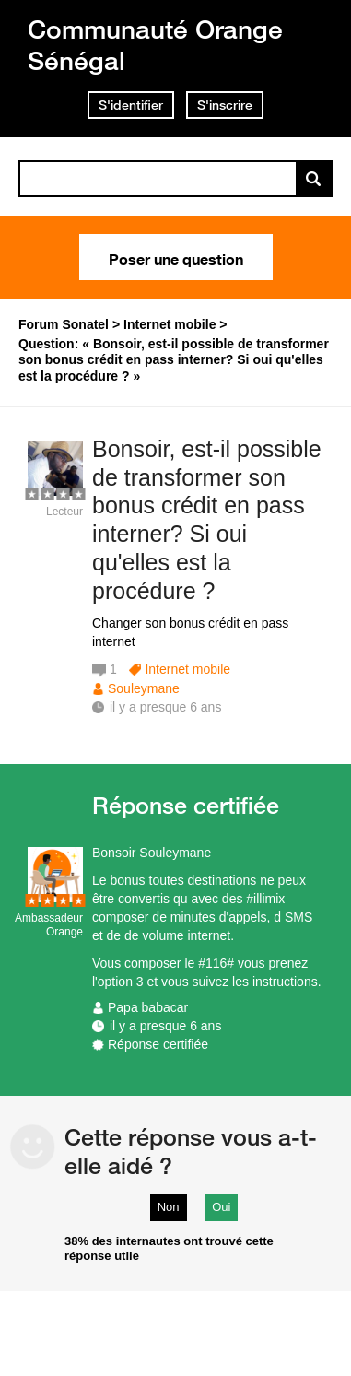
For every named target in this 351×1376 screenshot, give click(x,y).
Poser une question (176, 257)
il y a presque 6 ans (165, 1025)
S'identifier (131, 105)
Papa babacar (148, 1007)
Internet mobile (187, 669)
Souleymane (144, 688)
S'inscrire (224, 105)
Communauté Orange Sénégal (155, 44)
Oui (221, 1207)
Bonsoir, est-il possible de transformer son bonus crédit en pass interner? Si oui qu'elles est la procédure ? (207, 520)
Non (169, 1207)
